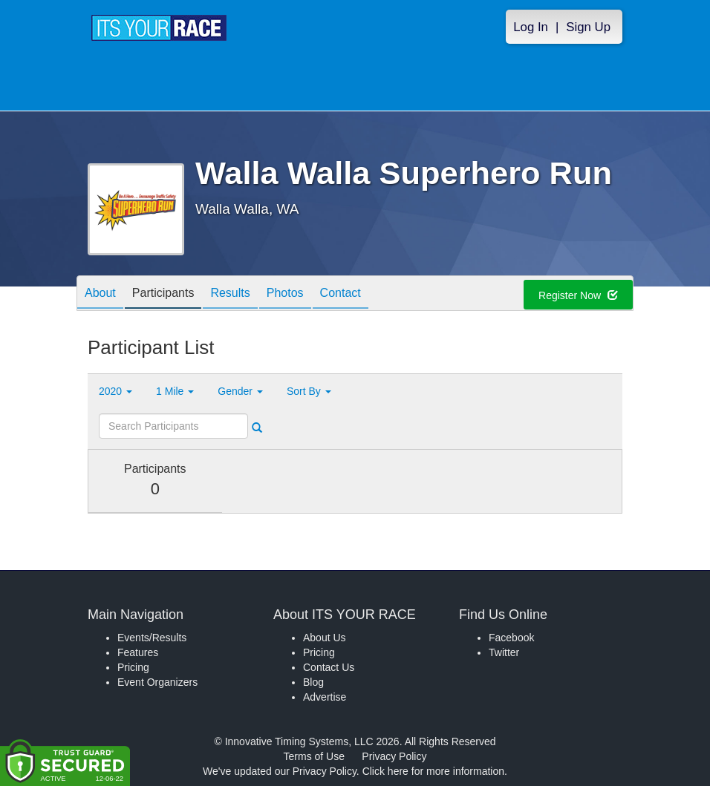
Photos (285, 294)
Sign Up (588, 27)
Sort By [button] (309, 391)
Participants (163, 294)
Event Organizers (157, 682)
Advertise (324, 697)
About (100, 294)
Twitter (504, 652)
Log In (530, 27)
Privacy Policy (394, 756)
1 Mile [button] (175, 391)
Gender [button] (240, 391)
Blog (313, 682)
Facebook (511, 637)
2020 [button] (115, 391)
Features (137, 652)
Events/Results (151, 637)
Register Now (578, 295)
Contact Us (328, 667)
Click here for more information (433, 771)
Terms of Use (314, 756)
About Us (324, 637)
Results (230, 294)
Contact (340, 294)
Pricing (133, 667)
